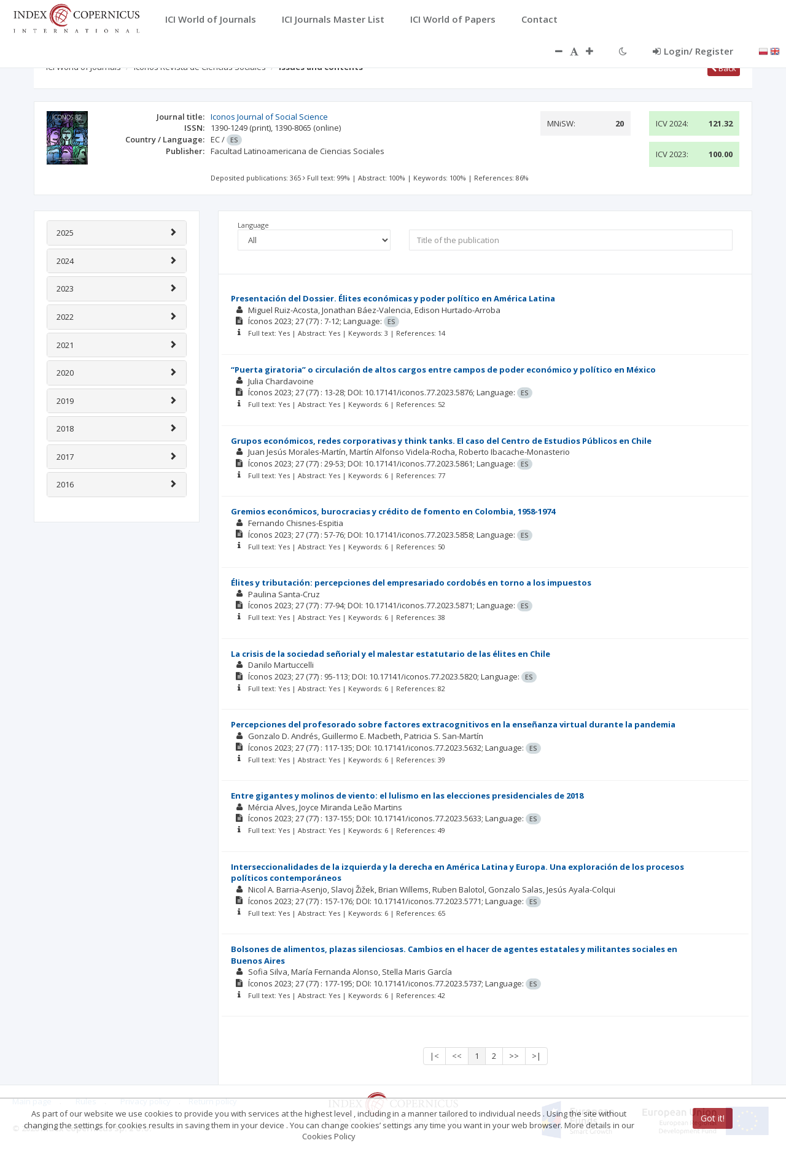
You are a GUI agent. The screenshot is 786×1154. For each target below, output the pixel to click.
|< (434, 1055)
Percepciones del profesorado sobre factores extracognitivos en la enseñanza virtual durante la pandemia (453, 724)
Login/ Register (693, 51)
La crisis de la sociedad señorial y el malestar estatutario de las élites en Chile (390, 653)
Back (723, 68)
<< (457, 1055)
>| (536, 1055)
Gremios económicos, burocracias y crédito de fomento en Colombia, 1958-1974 (393, 511)
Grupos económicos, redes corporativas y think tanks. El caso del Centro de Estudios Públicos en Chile (441, 440)
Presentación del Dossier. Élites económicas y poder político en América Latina (393, 298)
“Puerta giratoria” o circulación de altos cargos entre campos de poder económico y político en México (443, 369)
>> (514, 1055)
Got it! (713, 1118)
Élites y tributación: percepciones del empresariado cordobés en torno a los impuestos (411, 582)
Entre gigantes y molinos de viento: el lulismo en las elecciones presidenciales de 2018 (407, 795)
